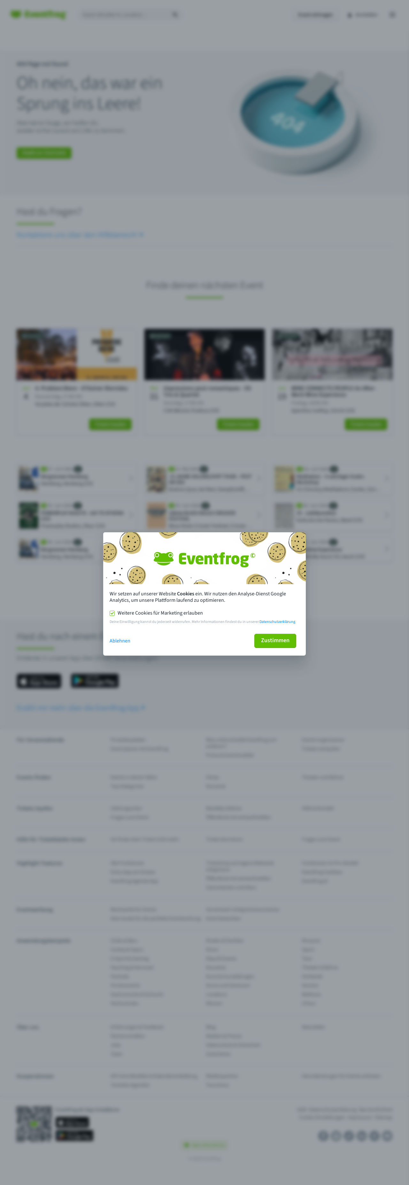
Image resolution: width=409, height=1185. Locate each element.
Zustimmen (275, 640)
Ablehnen (120, 641)
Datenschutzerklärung (277, 622)
